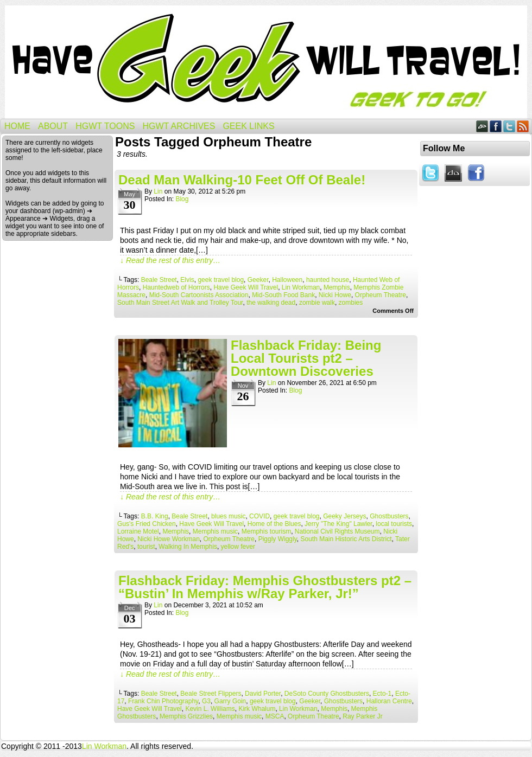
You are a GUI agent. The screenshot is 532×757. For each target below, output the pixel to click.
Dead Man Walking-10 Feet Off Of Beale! (241, 179)
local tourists (394, 524)
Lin (158, 191)
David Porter (263, 693)
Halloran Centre (389, 701)
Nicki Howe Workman (168, 539)
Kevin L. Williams (210, 709)
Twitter (509, 126)
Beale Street (159, 280)
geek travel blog (221, 280)
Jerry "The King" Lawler (338, 524)
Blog (181, 199)
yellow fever (238, 546)
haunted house (327, 280)
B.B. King (154, 516)
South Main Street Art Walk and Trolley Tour (180, 302)
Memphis (337, 287)
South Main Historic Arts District (345, 539)
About (53, 126)
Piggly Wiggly (277, 539)
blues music (228, 516)
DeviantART (482, 126)
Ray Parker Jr (362, 716)
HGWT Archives (178, 126)
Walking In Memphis (188, 546)
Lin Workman (301, 287)
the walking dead (270, 302)
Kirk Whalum (256, 709)
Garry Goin (230, 701)
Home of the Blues (274, 524)
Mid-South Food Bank (283, 295)
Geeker (258, 280)
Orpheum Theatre (381, 295)
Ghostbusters (389, 516)
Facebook (496, 126)
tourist (146, 546)
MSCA (274, 716)
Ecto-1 (382, 693)
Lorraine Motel (138, 531)
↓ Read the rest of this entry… (170, 260)
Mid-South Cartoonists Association (199, 295)
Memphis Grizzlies (186, 716)
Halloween (287, 280)
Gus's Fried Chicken (146, 524)
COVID (259, 516)
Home (17, 126)
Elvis (187, 280)
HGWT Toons (105, 126)
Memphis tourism (266, 531)
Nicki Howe (335, 295)
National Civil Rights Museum (337, 531)
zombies (351, 302)
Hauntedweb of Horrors (176, 287)
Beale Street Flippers (210, 693)
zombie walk (317, 302)
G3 (206, 701)
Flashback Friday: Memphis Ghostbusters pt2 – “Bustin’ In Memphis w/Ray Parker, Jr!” (264, 587)
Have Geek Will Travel (266, 62)
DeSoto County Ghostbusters (326, 693)
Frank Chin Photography (163, 701)
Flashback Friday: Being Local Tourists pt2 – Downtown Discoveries (306, 358)
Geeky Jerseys (344, 516)
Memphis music (215, 531)
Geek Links (248, 126)
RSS (523, 126)
